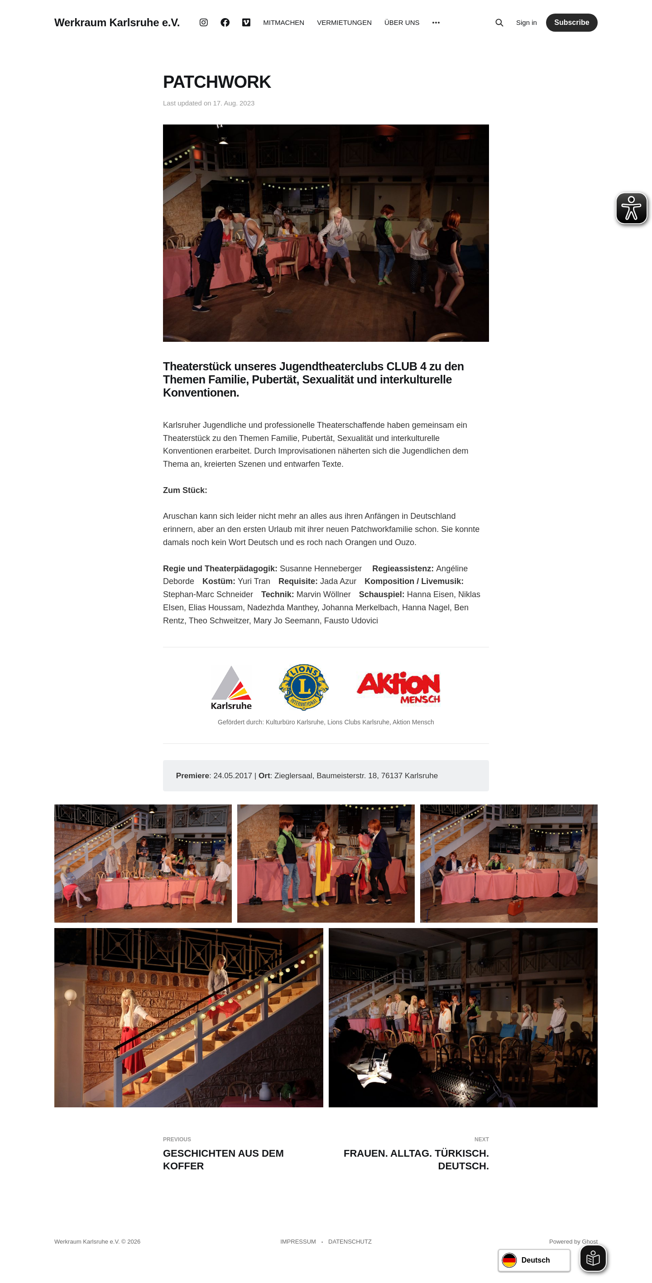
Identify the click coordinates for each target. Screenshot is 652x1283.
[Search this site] (499, 22)
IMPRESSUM (298, 1241)
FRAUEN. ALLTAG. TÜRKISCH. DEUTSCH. (411, 1154)
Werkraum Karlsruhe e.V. (117, 22)
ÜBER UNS (402, 22)
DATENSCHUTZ (350, 1241)
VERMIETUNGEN (344, 22)
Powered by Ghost (573, 1241)
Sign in (526, 22)
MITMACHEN (283, 22)
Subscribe (571, 22)
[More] (436, 22)
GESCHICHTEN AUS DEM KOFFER (241, 1154)
